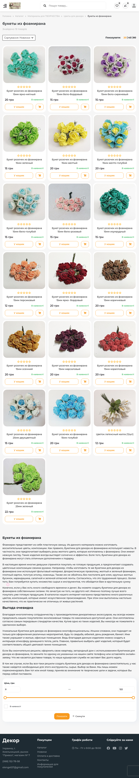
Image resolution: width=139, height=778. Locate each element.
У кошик (19, 106)
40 (129, 37)
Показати (62, 716)
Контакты (43, 760)
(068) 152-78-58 (11, 761)
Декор (10, 740)
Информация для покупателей (47, 765)
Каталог (42, 747)
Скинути (78, 716)
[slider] (5, 697)
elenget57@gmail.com (15, 767)
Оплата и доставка (48, 756)
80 (134, 37)
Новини (42, 752)
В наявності (15, 706)
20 (125, 37)
